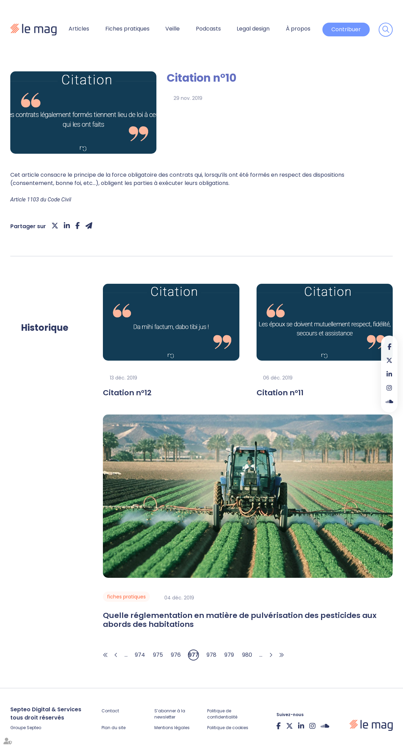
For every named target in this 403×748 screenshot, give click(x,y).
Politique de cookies (227, 728)
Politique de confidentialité (222, 714)
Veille (172, 29)
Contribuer (346, 29)
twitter (389, 360)
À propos (298, 29)
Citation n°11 (280, 392)
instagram (389, 387)
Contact (110, 711)
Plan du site (114, 728)
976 (176, 655)
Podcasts (208, 29)
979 (229, 655)
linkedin (389, 374)
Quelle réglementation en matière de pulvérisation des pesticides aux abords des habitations (240, 620)
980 (247, 655)
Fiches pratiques (127, 29)
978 (211, 655)
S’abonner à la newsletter (169, 714)
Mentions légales (172, 728)
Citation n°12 (127, 392)
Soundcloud (389, 401)
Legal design (253, 29)
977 (193, 655)
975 (158, 655)
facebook (389, 346)
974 (140, 655)
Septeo (34, 728)
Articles (79, 29)
